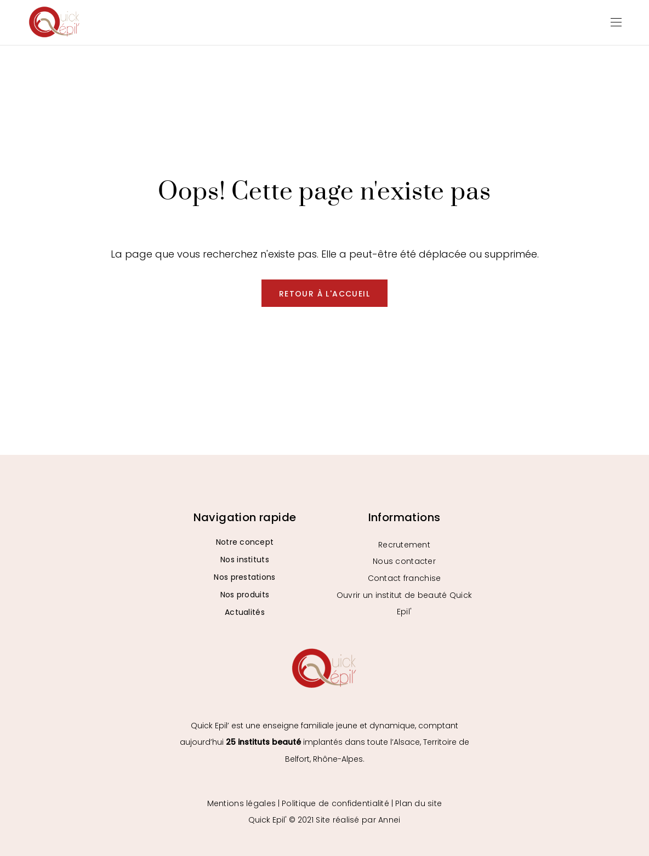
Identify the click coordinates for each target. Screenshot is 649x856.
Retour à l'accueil (324, 293)
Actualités (245, 612)
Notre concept (245, 542)
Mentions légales (241, 803)
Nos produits (244, 594)
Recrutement (404, 544)
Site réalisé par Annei (358, 819)
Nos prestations (244, 577)
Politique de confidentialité (335, 803)
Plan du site (418, 803)
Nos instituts (244, 559)
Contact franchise (404, 578)
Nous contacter (404, 561)
